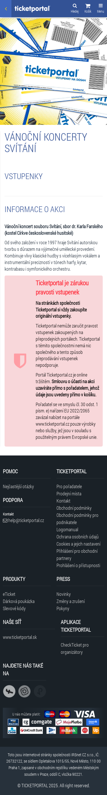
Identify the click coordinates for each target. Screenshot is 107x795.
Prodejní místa (68, 493)
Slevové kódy (14, 608)
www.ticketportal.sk (20, 637)
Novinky (63, 594)
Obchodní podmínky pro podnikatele (77, 518)
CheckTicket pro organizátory (75, 648)
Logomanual (67, 529)
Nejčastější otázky (18, 486)
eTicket (9, 594)
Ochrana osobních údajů (77, 537)
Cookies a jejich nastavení (78, 544)
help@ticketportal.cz (23, 520)
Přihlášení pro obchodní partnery (77, 554)
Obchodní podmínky (74, 508)
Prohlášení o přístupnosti (78, 565)
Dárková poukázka (19, 601)
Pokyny (62, 608)
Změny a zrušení (70, 601)
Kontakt (63, 501)
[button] (88, 9)
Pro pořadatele (69, 486)
